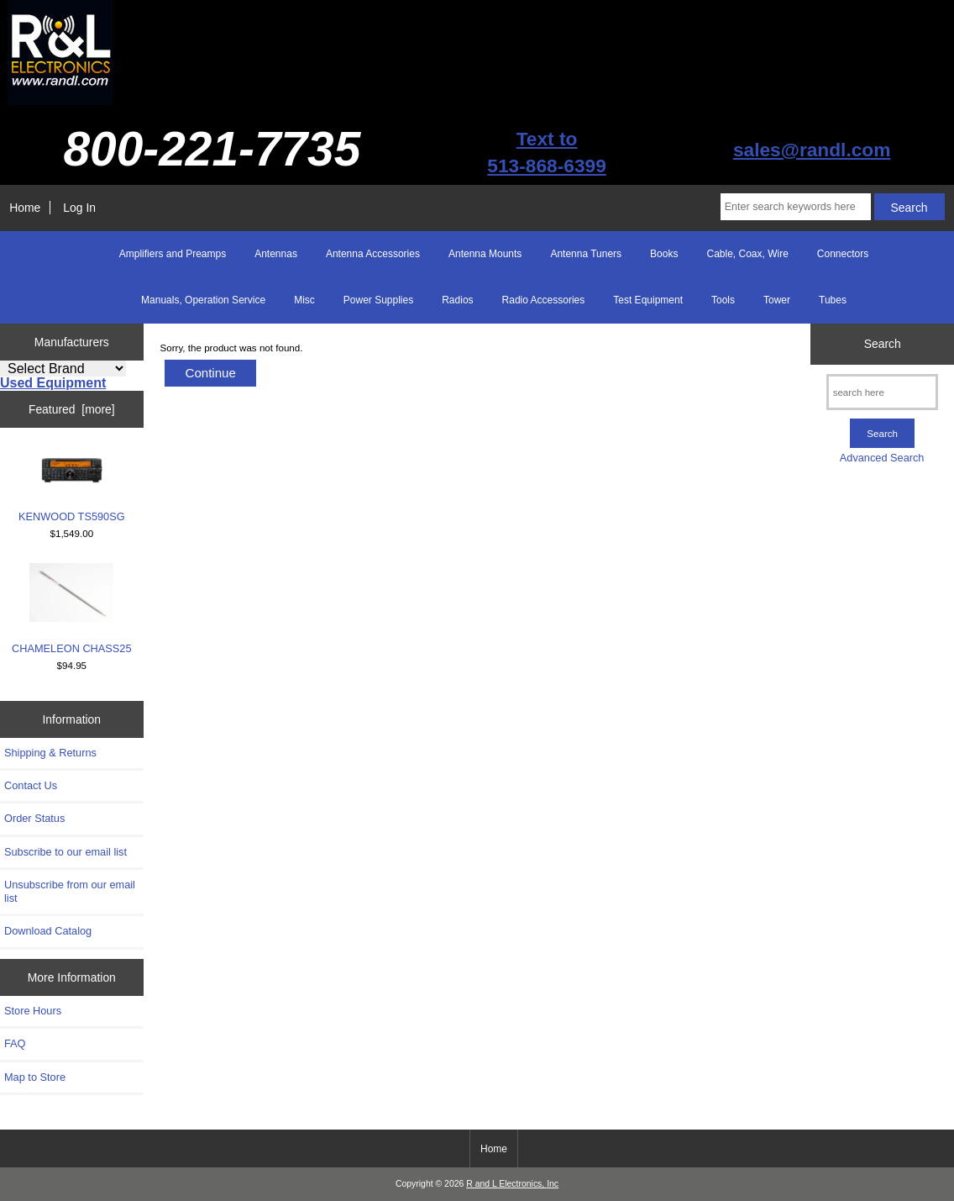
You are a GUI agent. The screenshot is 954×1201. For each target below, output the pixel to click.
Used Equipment (53, 383)
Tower (776, 300)
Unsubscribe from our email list (69, 891)
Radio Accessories (543, 300)
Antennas (275, 254)
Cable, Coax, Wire (747, 254)
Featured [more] (72, 409)
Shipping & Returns (50, 752)
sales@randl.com (812, 150)
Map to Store (35, 1077)
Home (24, 207)
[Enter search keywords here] (796, 206)
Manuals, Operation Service (203, 300)
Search (882, 343)
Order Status (34, 818)
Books (664, 254)
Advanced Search (882, 457)
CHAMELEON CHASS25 (71, 609)
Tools (723, 300)
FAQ (15, 1043)
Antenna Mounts (485, 254)
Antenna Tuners (585, 254)
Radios (457, 300)
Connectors (842, 254)
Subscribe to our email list (65, 851)
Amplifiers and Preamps (172, 254)
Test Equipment (648, 300)
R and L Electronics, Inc (512, 1183)
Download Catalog (48, 930)
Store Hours (32, 1010)
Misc (304, 300)
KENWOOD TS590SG (71, 486)
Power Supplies (378, 300)
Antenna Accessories (373, 254)
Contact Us (30, 785)
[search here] (882, 392)
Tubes (833, 300)
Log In (79, 207)
